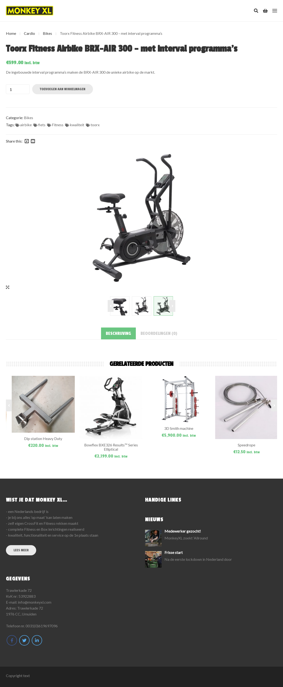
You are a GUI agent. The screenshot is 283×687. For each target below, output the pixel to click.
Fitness (57, 124)
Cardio (29, 33)
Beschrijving (118, 333)
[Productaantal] (18, 89)
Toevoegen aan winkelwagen (62, 89)
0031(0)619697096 (42, 626)
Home (11, 33)
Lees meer (21, 550)
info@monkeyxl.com (34, 602)
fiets (41, 124)
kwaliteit (77, 124)
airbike (26, 124)
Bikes (47, 33)
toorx (95, 124)
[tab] (118, 333)
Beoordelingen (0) (159, 333)
